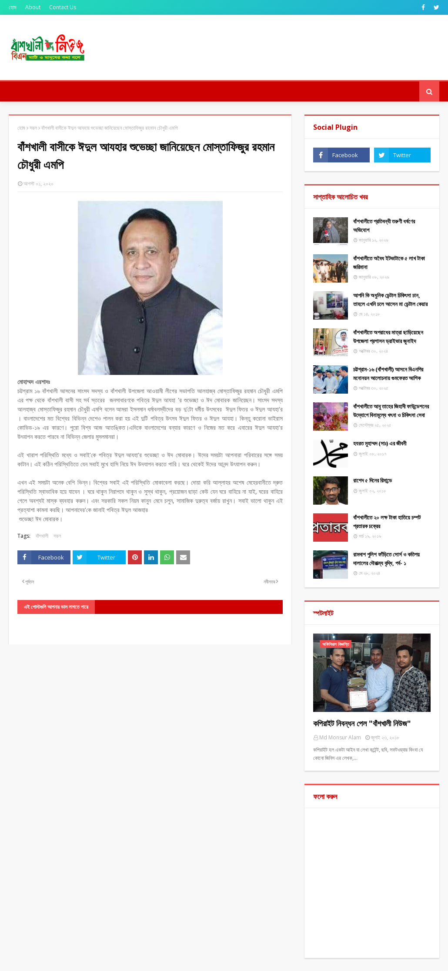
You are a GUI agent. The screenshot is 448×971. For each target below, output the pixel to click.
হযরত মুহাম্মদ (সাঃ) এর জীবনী (379, 443)
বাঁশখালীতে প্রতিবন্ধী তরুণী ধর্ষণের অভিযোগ (384, 225)
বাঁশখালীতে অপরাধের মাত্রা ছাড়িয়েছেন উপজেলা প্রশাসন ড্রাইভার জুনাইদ (388, 336)
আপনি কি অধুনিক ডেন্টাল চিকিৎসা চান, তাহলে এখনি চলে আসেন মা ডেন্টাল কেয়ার (390, 299)
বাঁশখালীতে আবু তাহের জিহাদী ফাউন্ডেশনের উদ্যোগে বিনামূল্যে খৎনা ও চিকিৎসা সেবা (391, 410)
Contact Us (62, 7)
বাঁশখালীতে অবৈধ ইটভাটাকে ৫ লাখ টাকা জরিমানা (389, 262)
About (32, 7)
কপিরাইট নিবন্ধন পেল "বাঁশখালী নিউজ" (362, 723)
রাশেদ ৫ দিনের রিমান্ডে (372, 480)
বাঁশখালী (42, 535)
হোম (13, 7)
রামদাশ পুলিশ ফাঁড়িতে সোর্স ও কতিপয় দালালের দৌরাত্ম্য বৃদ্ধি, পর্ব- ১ (386, 558)
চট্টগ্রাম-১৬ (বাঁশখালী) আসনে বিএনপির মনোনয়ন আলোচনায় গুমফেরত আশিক (388, 373)
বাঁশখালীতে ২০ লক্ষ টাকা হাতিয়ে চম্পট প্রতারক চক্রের (387, 521)
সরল (33, 127)
